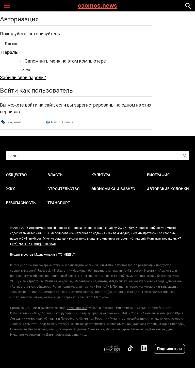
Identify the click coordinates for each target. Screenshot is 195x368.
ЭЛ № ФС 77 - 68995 (123, 228)
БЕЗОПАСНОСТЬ (21, 203)
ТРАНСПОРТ (58, 203)
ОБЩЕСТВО (16, 175)
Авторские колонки (168, 189)
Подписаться (169, 348)
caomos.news (97, 5)
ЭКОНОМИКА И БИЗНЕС (113, 189)
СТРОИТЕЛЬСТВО (63, 189)
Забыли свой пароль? (23, 77)
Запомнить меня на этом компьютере (65, 61)
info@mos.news (45, 244)
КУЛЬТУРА (100, 175)
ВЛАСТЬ (54, 175)
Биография (158, 175)
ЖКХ (10, 189)
